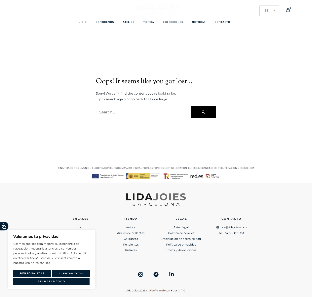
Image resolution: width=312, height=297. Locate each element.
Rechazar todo (69, 274)
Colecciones (173, 21)
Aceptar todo (51, 281)
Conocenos (105, 21)
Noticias (199, 21)
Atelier (129, 21)
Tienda (148, 21)
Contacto (222, 21)
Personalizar (31, 274)
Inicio (82, 21)
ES (266, 11)
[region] (52, 261)
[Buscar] (203, 112)
